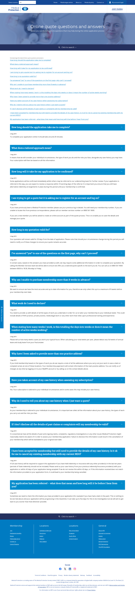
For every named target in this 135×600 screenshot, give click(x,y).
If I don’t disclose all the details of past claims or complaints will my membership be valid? (43, 109)
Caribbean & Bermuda (45, 530)
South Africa (72, 536)
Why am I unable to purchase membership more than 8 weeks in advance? (38, 84)
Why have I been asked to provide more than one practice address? (35, 96)
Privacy (60, 575)
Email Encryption (52, 575)
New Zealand (43, 541)
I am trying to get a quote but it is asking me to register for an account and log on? (41, 72)
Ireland (41, 536)
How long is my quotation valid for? (23, 76)
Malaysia (42, 539)
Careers (101, 536)
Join (11, 530)
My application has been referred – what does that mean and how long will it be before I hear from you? (49, 119)
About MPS (102, 530)
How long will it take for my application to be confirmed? (31, 68)
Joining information (18, 58)
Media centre (102, 539)
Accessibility (96, 575)
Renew (12, 536)
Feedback (89, 575)
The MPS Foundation (104, 547)
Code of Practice (14, 544)
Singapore (71, 533)
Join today (117, 8)
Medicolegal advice (15, 539)
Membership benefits (15, 533)
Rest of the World (74, 530)
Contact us (13, 541)
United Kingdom (73, 539)
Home (11, 58)
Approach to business (104, 533)
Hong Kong (43, 533)
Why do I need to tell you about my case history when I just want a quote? (37, 105)
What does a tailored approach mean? (24, 64)
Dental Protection (103, 541)
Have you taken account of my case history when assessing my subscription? (39, 101)
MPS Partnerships (103, 544)
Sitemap (82, 575)
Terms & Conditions (40, 575)
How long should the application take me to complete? (30, 60)
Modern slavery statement (71, 575)
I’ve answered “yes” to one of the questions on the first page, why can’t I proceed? (41, 80)
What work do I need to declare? (22, 88)
